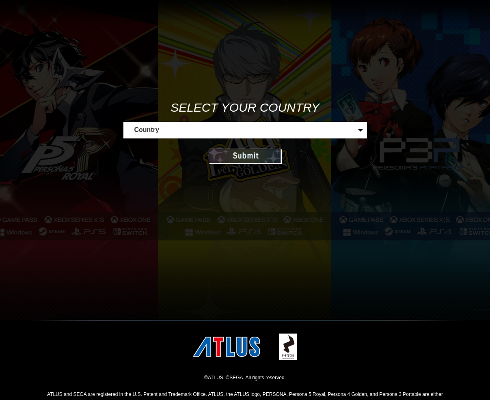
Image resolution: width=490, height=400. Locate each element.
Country (146, 129)
